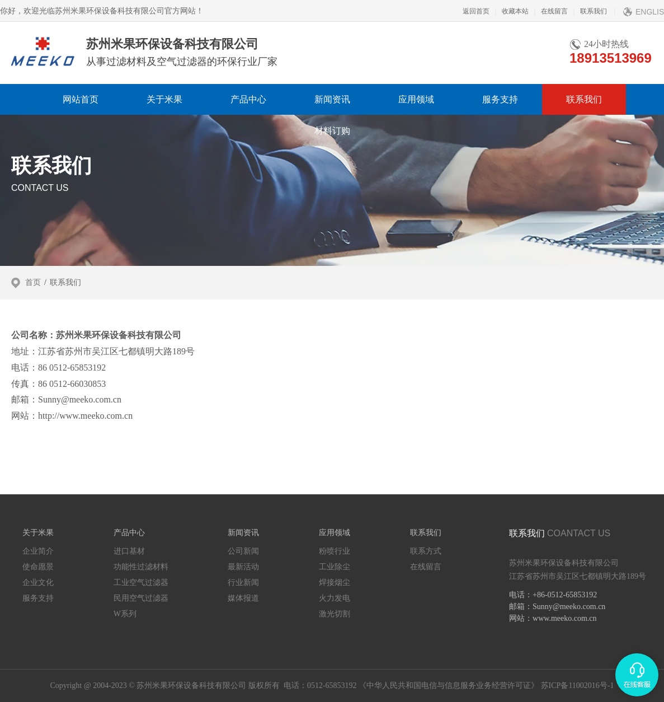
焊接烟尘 (334, 582)
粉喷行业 (334, 551)
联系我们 (587, 11)
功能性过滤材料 (141, 567)
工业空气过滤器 (141, 582)
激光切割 (334, 614)
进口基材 (129, 551)
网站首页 (80, 99)
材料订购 (332, 130)
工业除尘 (334, 567)
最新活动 (243, 567)
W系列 (125, 614)
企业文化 (38, 582)
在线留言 (548, 11)
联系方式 (425, 551)
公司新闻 (243, 551)
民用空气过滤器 (141, 598)
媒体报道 (243, 598)
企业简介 (38, 551)
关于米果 (164, 99)
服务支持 (500, 99)
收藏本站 (509, 11)
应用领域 (416, 99)
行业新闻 (243, 582)
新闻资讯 (332, 99)
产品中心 (248, 99)
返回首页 (476, 11)
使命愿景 (38, 567)
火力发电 (334, 598)
